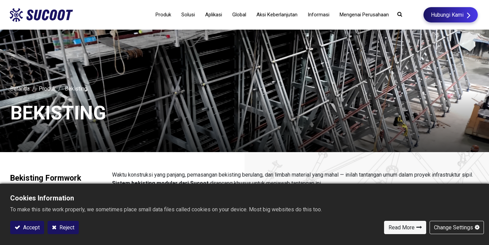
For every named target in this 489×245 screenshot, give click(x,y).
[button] (399, 14)
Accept (31, 227)
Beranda (20, 89)
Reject (66, 227)
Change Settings (453, 227)
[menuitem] (230, 15)
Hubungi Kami (446, 15)
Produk (47, 89)
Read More (401, 227)
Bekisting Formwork (47, 179)
